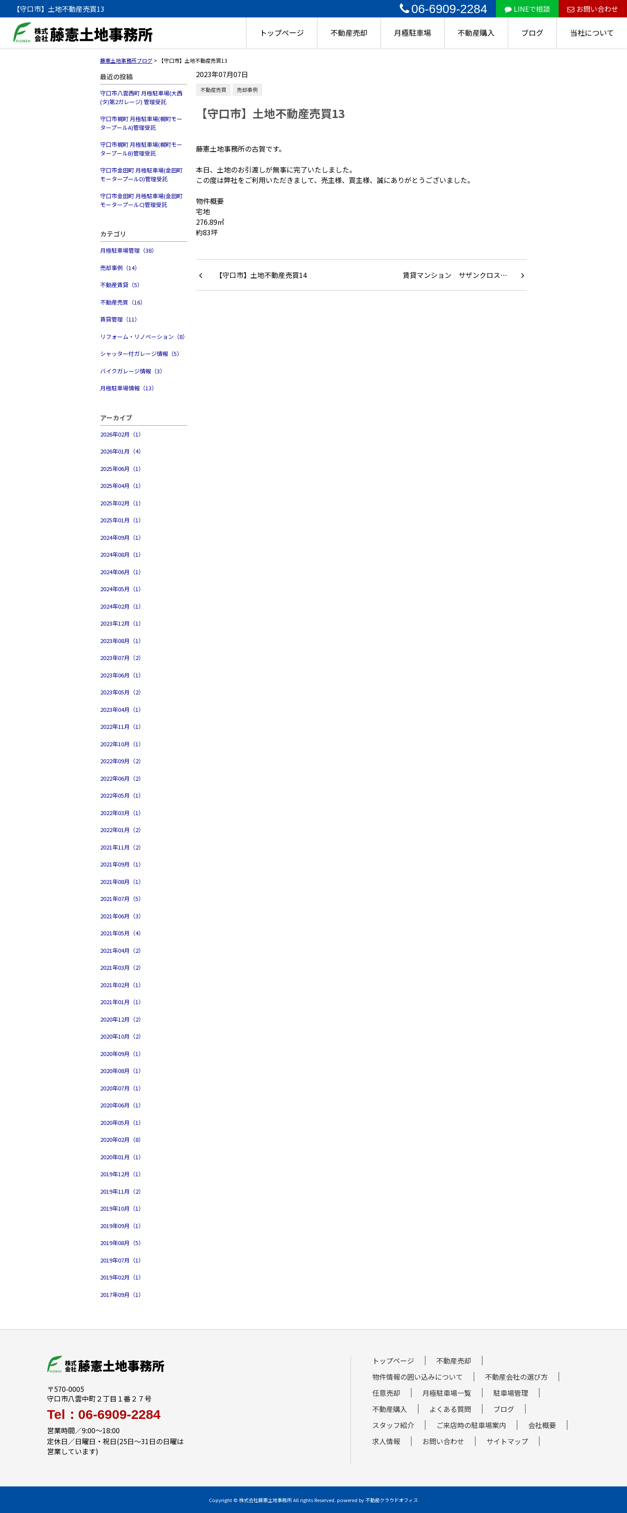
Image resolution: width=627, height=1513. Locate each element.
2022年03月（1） (122, 813)
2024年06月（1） (122, 572)
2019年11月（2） (122, 1191)
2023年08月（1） (122, 640)
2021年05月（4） (122, 933)
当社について (592, 32)
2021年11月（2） (122, 847)
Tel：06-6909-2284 (104, 1414)
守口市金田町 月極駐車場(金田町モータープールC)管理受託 (141, 200)
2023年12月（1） (122, 623)
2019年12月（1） (122, 1174)
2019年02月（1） (122, 1277)
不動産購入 (476, 32)
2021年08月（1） (122, 881)
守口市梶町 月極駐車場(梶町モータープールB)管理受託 (141, 148)
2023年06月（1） (122, 675)
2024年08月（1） (122, 554)
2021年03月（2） (122, 967)
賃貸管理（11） (120, 319)
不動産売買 (213, 89)
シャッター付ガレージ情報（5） (141, 353)
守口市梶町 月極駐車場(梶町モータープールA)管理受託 (141, 123)
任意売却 (386, 1393)
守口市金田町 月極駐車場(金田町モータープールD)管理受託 (141, 174)
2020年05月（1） (122, 1122)
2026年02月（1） (122, 434)
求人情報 (386, 1441)
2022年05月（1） (122, 795)
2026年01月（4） (122, 451)
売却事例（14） (120, 268)
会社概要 (542, 1425)
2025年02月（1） (122, 503)
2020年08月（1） (122, 1070)
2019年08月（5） (122, 1243)
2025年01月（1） (122, 520)
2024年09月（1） (122, 537)
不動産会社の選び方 (516, 1376)
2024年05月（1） (122, 589)
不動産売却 (348, 32)
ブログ (532, 32)
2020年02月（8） (122, 1139)
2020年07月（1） (122, 1088)
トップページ (282, 32)
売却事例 (247, 89)
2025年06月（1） (122, 468)
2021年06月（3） (122, 916)
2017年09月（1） (122, 1294)
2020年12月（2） (122, 1019)
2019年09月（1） (122, 1226)
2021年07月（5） (122, 898)
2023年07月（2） (122, 657)
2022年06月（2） (122, 778)
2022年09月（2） (122, 761)
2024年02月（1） (122, 606)
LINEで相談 (527, 8)
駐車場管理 (510, 1393)
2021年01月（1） (122, 1002)
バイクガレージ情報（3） (132, 371)
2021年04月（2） (122, 950)
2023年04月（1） (122, 709)
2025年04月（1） (122, 485)
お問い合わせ (592, 8)
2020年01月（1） (122, 1157)
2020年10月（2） (122, 1036)
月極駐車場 (412, 32)
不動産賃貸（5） (121, 285)
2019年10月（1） (122, 1208)
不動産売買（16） (123, 302)
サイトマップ (507, 1441)
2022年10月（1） (122, 744)
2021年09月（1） (122, 864)
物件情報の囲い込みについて (417, 1376)
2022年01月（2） (122, 830)
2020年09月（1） (122, 1053)
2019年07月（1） (122, 1260)
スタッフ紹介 (393, 1425)
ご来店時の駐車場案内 (471, 1425)
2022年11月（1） (122, 726)
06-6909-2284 (443, 9)
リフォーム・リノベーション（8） (143, 336)
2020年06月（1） (122, 1105)
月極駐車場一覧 (446, 1393)
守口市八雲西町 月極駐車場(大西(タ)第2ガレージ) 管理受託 (141, 97)
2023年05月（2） (122, 692)
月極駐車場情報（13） (128, 388)
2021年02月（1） (122, 985)
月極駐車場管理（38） (128, 250)
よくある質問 (450, 1409)
